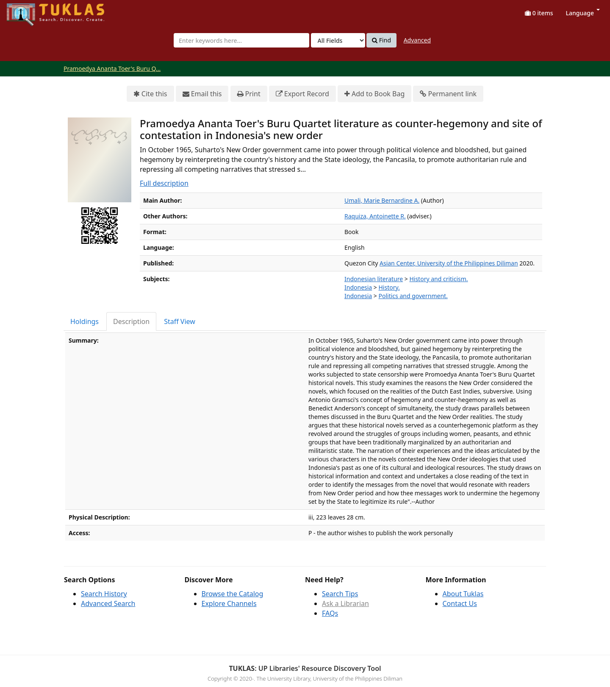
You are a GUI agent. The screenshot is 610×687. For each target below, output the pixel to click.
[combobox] (241, 40)
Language (583, 13)
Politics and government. (413, 296)
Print (249, 94)
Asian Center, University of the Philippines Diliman (449, 263)
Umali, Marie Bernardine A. (381, 200)
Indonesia (358, 287)
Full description (164, 183)
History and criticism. (438, 279)
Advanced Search (108, 603)
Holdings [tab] (84, 321)
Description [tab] (131, 321)
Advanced (417, 40)
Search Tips (340, 593)
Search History (104, 593)
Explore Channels (229, 603)
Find (381, 40)
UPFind (27, 11)
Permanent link (448, 94)
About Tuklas (463, 593)
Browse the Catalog (232, 593)
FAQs (330, 613)
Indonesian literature (373, 279)
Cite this (150, 94)
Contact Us (460, 603)
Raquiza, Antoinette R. (375, 216)
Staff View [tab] (179, 321)
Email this (202, 94)
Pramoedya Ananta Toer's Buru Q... (112, 68)
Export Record (302, 94)
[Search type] (338, 40)
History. (389, 287)
